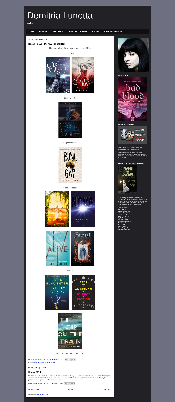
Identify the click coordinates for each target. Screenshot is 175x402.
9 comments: (54, 383)
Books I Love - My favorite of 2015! (46, 44)
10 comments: (54, 359)
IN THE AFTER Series (78, 31)
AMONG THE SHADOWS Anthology (107, 31)
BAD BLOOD (58, 31)
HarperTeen (134, 149)
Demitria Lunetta (60, 15)
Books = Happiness (39, 362)
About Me (43, 31)
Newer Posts (34, 389)
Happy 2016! (35, 372)
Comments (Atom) (43, 394)
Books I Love (51, 362)
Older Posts (106, 389)
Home (31, 31)
